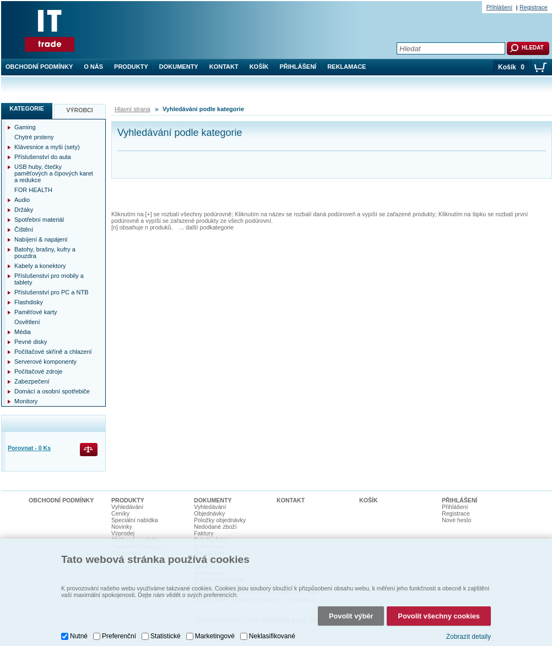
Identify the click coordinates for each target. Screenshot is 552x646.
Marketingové (215, 636)
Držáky (23, 209)
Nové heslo (456, 520)
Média (22, 332)
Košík (259, 66)
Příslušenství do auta (42, 157)
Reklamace (346, 66)
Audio (22, 199)
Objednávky (209, 513)
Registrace (533, 7)
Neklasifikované (272, 636)
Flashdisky (28, 302)
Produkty (131, 66)
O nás (93, 66)
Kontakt (224, 66)
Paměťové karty (35, 312)
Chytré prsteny (34, 137)
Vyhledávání (127, 506)
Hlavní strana (132, 109)
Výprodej (122, 533)
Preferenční (119, 636)
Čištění (23, 229)
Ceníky (120, 513)
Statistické (165, 636)
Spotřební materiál (39, 219)
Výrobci (79, 110)
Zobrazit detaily (468, 636)
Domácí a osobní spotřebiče (52, 391)
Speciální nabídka (134, 520)
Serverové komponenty (45, 361)
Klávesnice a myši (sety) (47, 147)
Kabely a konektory (40, 265)
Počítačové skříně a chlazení (53, 351)
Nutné (79, 636)
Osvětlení (27, 322)
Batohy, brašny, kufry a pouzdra (44, 252)
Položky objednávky (220, 520)
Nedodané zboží (215, 526)
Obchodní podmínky (39, 66)
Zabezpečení (32, 381)
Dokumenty (178, 66)
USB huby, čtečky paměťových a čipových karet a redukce (53, 173)
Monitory (25, 401)
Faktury (204, 533)
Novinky (121, 526)
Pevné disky (30, 341)
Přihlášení (298, 66)
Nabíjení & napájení (41, 239)
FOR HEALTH (33, 190)
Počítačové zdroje (38, 371)
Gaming (25, 127)
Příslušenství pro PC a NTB (51, 292)
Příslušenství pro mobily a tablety (49, 279)
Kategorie (26, 108)
